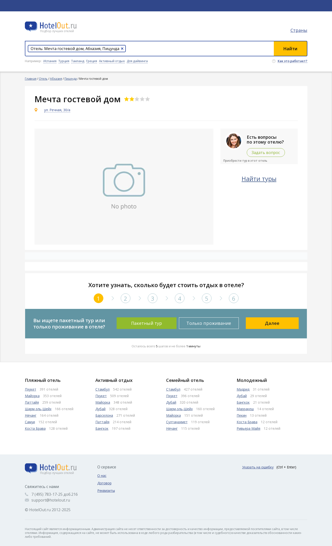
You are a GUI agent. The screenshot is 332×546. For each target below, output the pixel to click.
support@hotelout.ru (50, 500)
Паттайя (32, 402)
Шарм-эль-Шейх (38, 409)
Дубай (100, 409)
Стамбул (102, 389)
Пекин (242, 415)
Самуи (30, 422)
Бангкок (101, 428)
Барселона (104, 415)
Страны (298, 30)
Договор (104, 483)
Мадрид (243, 389)
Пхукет (30, 389)
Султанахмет (177, 422)
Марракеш (245, 409)
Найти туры (259, 179)
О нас (101, 475)
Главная (30, 79)
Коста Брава (35, 428)
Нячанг (30, 415)
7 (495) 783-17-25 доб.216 (54, 494)
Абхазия (56, 79)
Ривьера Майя (248, 428)
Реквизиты (106, 490)
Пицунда (70, 79)
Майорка (32, 395)
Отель (43, 79)
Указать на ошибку (258, 467)
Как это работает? (292, 61)
